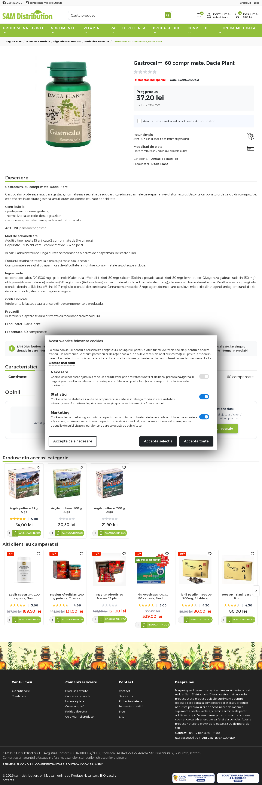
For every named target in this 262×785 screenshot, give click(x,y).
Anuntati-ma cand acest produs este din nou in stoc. (178, 121)
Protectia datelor (130, 701)
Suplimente (63, 30)
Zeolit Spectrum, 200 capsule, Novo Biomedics (24, 596)
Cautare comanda (77, 696)
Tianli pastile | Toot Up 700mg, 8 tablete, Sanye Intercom (195, 596)
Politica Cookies (79, 764)
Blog (122, 711)
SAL (121, 716)
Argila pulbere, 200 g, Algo (109, 509)
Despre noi (126, 696)
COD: (173, 79)
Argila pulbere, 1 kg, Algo (24, 509)
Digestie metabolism (67, 41)
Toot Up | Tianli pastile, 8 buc (238, 596)
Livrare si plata (74, 701)
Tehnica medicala (237, 30)
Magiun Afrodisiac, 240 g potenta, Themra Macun (67, 596)
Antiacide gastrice (97, 41)
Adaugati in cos (30, 533)
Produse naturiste (24, 30)
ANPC (99, 764)
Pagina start (14, 41)
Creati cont (19, 696)
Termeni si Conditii (18, 764)
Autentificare (21, 691)
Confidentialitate (49, 764)
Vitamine (93, 30)
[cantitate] (9, 533)
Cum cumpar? (74, 706)
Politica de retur (76, 711)
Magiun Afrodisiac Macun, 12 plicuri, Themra (109, 596)
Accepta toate (196, 441)
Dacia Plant (159, 164)
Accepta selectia (158, 441)
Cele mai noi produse (79, 716)
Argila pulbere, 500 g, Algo (66, 509)
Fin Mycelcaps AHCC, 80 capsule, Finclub (152, 596)
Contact (124, 691)
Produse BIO (166, 30)
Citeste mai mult (62, 363)
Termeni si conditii (131, 706)
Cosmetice (199, 30)
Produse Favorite (76, 691)
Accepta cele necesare (72, 441)
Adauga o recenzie (218, 428)
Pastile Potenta (128, 30)
